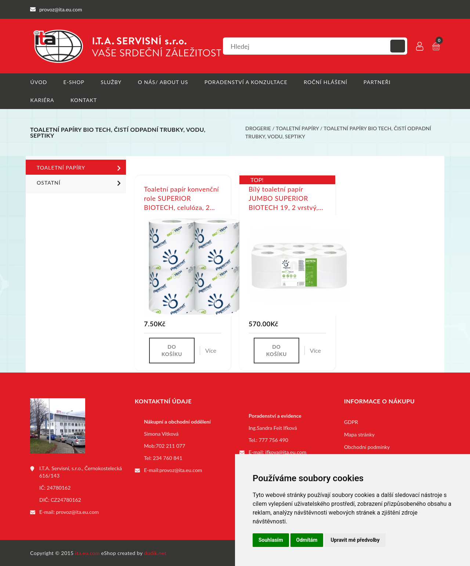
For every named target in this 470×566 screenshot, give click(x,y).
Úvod (38, 82)
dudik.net (155, 552)
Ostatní (80, 183)
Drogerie (258, 129)
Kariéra (42, 100)
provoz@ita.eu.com (77, 512)
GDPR (351, 422)
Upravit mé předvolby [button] (354, 540)
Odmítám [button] (307, 540)
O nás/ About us (163, 82)
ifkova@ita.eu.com (286, 452)
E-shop (73, 82)
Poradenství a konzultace (246, 82)
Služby (111, 82)
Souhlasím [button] (270, 540)
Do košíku (172, 350)
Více (210, 350)
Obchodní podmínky (367, 447)
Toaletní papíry (297, 129)
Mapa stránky (359, 434)
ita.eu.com (87, 552)
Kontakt (83, 100)
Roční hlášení (325, 82)
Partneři (377, 82)
